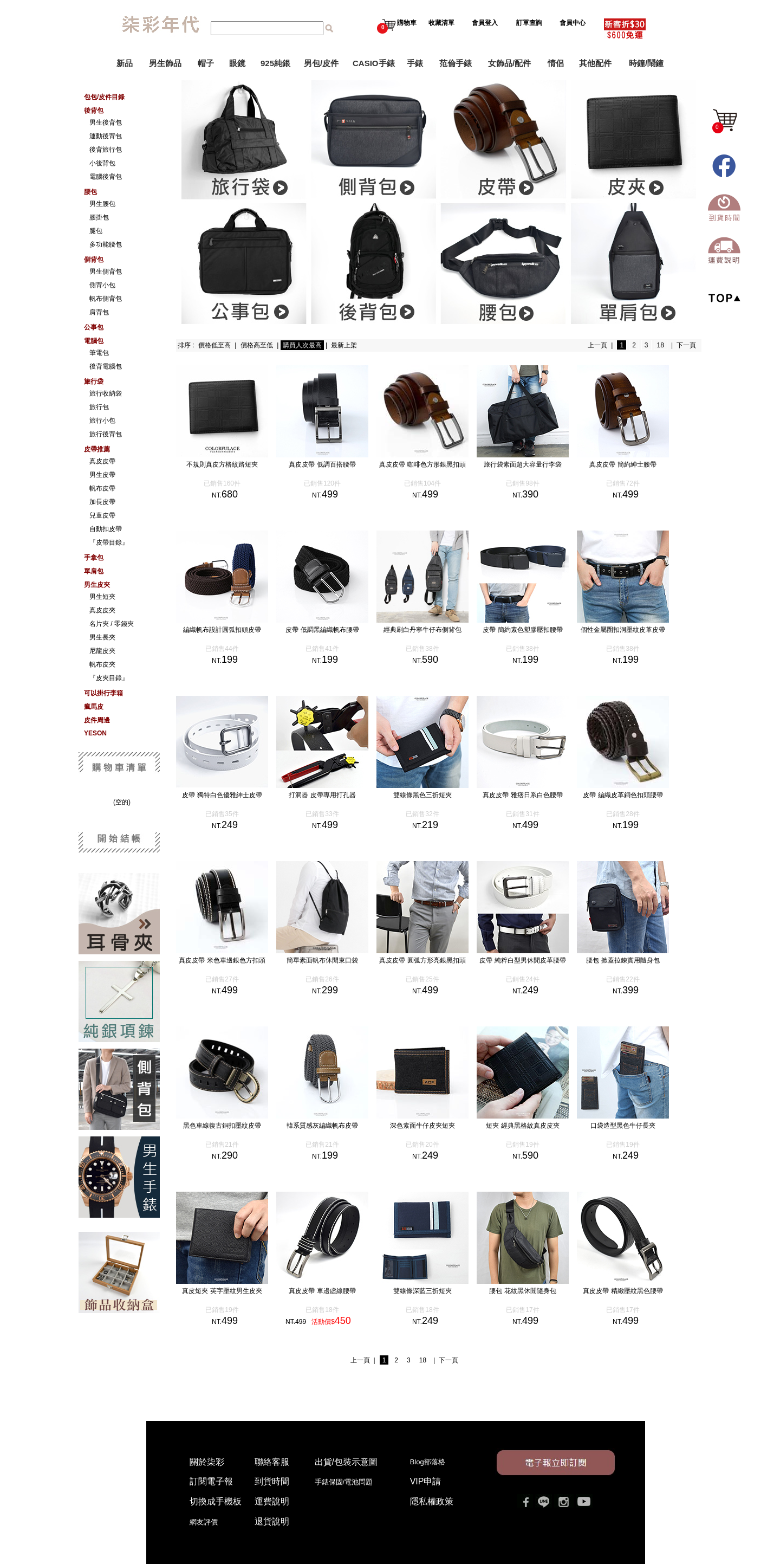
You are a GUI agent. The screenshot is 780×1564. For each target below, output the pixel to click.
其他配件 (595, 63)
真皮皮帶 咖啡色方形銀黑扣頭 (433, 464)
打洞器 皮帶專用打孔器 (333, 795)
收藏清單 (442, 23)
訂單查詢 (530, 23)
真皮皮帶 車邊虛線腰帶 (333, 1291)
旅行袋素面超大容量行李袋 (534, 464)
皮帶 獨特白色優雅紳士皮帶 (232, 795)
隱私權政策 (431, 1501)
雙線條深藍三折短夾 (433, 1291)
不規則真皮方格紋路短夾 (233, 464)
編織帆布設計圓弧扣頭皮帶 (233, 630)
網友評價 (204, 1522)
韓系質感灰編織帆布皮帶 (333, 1125)
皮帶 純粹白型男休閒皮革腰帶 (533, 960)
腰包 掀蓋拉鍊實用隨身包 (633, 960)
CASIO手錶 (374, 63)
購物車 (397, 23)
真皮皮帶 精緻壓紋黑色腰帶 (633, 1291)
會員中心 (573, 23)
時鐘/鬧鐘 (646, 63)
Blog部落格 (427, 1462)
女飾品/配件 (509, 63)
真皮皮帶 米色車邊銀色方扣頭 (233, 960)
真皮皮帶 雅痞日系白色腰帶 (533, 795)
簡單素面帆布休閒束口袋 (333, 960)
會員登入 (485, 23)
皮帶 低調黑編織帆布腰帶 (332, 630)
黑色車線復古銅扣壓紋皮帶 (233, 1125)
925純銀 (275, 63)
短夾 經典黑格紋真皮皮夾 (533, 1125)
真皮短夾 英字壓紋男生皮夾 (232, 1291)
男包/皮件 (321, 63)
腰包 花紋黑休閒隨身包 (533, 1291)
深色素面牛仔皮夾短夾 (433, 1125)
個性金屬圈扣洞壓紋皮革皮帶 (634, 630)
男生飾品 (165, 63)
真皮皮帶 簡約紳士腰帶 (633, 464)
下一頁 (686, 345)
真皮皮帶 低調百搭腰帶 (333, 464)
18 (660, 345)
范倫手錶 (455, 63)
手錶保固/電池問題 (347, 1482)
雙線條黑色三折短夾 (433, 795)
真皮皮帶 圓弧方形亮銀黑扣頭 (433, 960)
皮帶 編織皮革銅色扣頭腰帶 (633, 795)
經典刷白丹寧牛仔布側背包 (433, 630)
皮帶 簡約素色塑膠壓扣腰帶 (533, 630)
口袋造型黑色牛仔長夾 (633, 1125)
